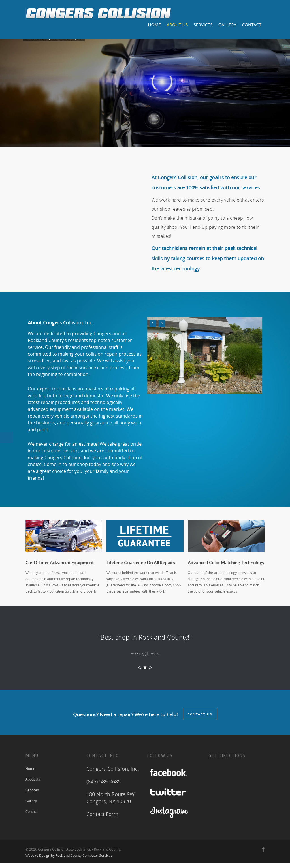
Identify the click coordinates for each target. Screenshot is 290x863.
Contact (251, 24)
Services (202, 24)
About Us (177, 24)
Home (154, 24)
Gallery (227, 24)
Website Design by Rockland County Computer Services (68, 854)
